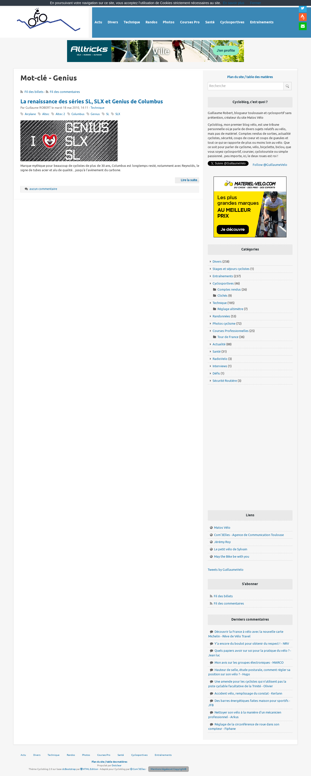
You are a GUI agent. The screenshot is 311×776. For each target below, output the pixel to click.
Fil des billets (34, 92)
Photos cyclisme (224, 323)
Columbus (77, 114)
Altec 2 (60, 114)
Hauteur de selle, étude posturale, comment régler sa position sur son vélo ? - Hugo (249, 672)
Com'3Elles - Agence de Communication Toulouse (249, 535)
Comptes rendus (229, 289)
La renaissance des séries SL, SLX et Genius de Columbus (91, 102)
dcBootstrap (69, 769)
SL (107, 114)
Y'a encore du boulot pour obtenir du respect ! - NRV (252, 644)
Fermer (255, 3)
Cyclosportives (223, 283)
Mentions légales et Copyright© (168, 769)
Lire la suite (189, 180)
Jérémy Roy (222, 542)
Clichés (222, 296)
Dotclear (116, 765)
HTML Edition (89, 769)
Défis (216, 373)
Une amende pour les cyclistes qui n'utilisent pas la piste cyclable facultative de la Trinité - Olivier (247, 683)
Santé (217, 351)
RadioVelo (220, 359)
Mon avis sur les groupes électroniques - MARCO (249, 662)
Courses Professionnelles (231, 331)
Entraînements (223, 276)
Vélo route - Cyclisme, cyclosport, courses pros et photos (49, 22)
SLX (117, 114)
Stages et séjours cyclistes (231, 269)
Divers (217, 261)
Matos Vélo (222, 528)
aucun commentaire (43, 189)
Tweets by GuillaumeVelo (225, 570)
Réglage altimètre (230, 309)
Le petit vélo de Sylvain (230, 549)
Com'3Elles (137, 769)
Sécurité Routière (225, 381)
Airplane (30, 114)
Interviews (220, 366)
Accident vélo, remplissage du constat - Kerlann (248, 693)
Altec (45, 114)
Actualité (219, 344)
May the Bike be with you (231, 556)
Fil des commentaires (65, 92)
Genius (95, 114)
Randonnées (221, 316)
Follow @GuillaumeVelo (270, 165)
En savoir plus (233, 3)
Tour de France (227, 337)
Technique (97, 108)
